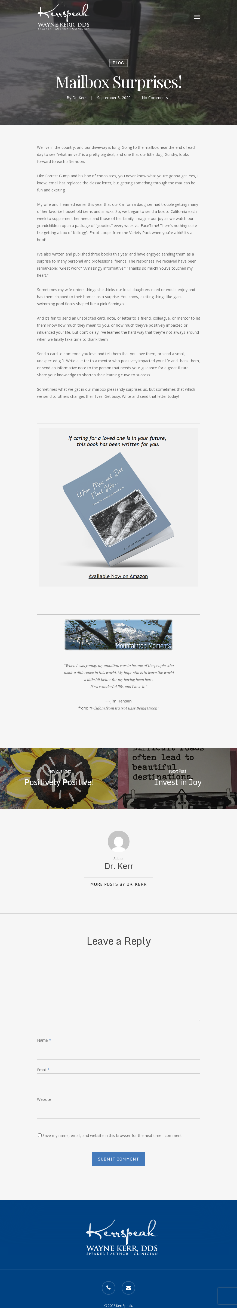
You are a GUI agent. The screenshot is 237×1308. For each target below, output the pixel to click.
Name (44, 1040)
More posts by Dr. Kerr (118, 884)
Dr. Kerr (79, 97)
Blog (118, 63)
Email (43, 1069)
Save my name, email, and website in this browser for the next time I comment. (112, 1135)
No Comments (155, 97)
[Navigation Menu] (197, 17)
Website (44, 1099)
